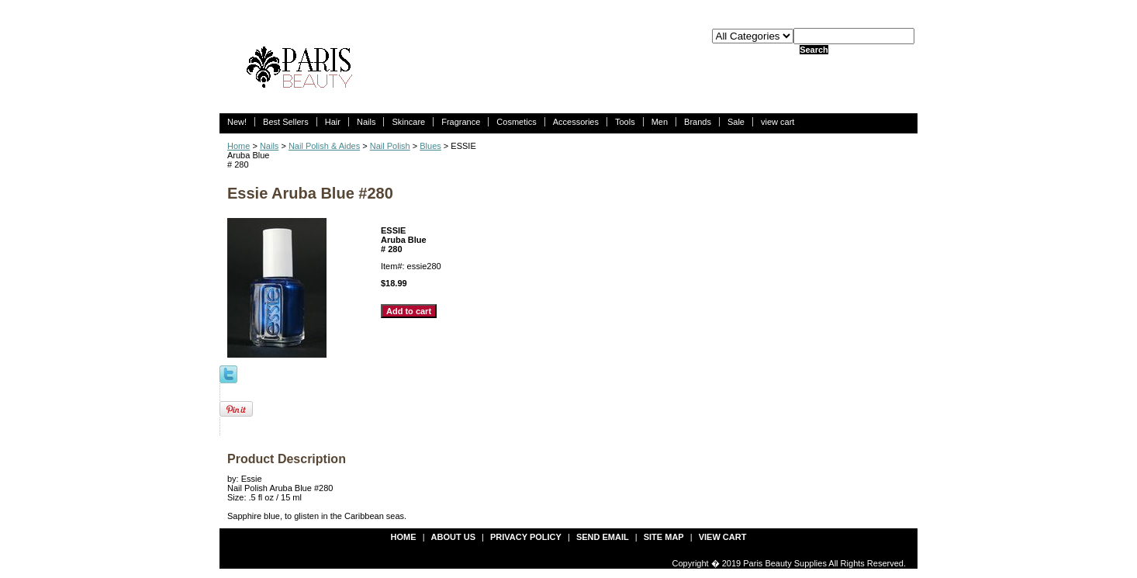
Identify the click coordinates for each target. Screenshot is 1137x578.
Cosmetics (516, 121)
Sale (736, 121)
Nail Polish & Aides (324, 146)
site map (664, 537)
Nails (366, 121)
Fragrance (460, 121)
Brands (697, 121)
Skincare (408, 121)
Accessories (576, 121)
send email (602, 537)
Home (238, 146)
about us (453, 537)
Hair (332, 121)
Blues (430, 146)
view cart (777, 121)
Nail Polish (390, 146)
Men (659, 121)
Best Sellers (286, 121)
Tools (625, 121)
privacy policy (526, 537)
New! (237, 121)
